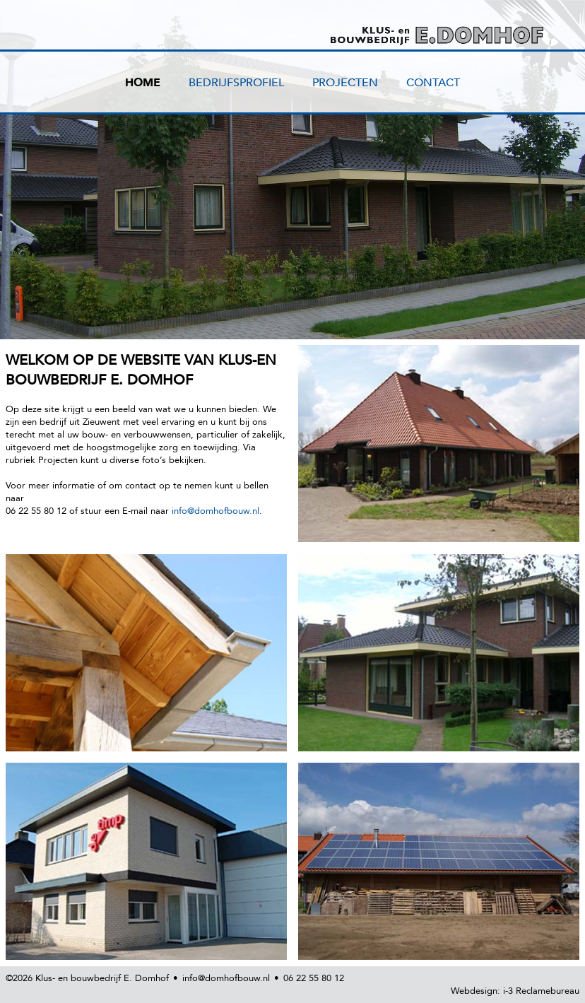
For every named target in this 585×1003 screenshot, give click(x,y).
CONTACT (433, 82)
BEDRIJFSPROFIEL (236, 82)
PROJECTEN (345, 82)
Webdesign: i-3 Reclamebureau (515, 991)
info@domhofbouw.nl (215, 511)
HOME (142, 82)
